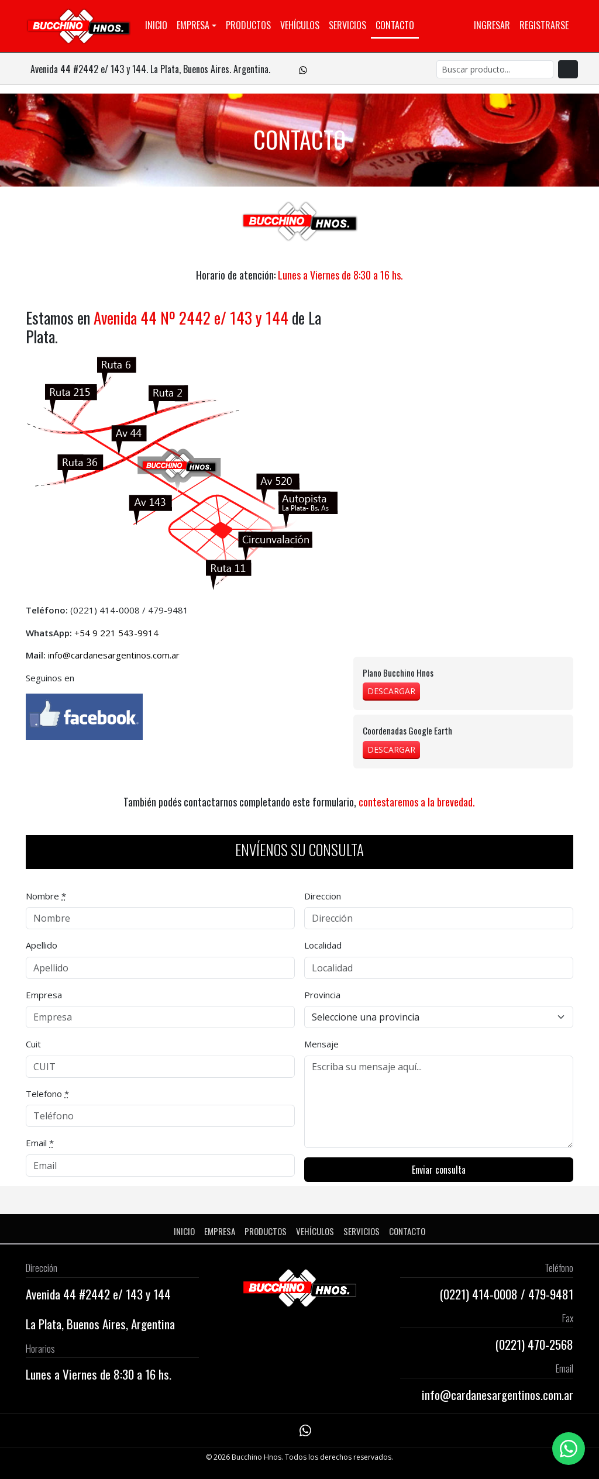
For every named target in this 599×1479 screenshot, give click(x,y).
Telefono (47, 1093)
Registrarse (544, 25)
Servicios (347, 25)
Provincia (322, 995)
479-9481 (168, 610)
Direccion (322, 896)
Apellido (41, 945)
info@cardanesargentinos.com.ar (114, 655)
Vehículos (299, 25)
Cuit (33, 1044)
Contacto (395, 25)
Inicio (156, 25)
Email (40, 1143)
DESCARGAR (391, 691)
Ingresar (492, 25)
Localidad (323, 945)
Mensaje (321, 1044)
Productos (248, 25)
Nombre (46, 896)
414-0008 (119, 610)
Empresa (193, 25)
